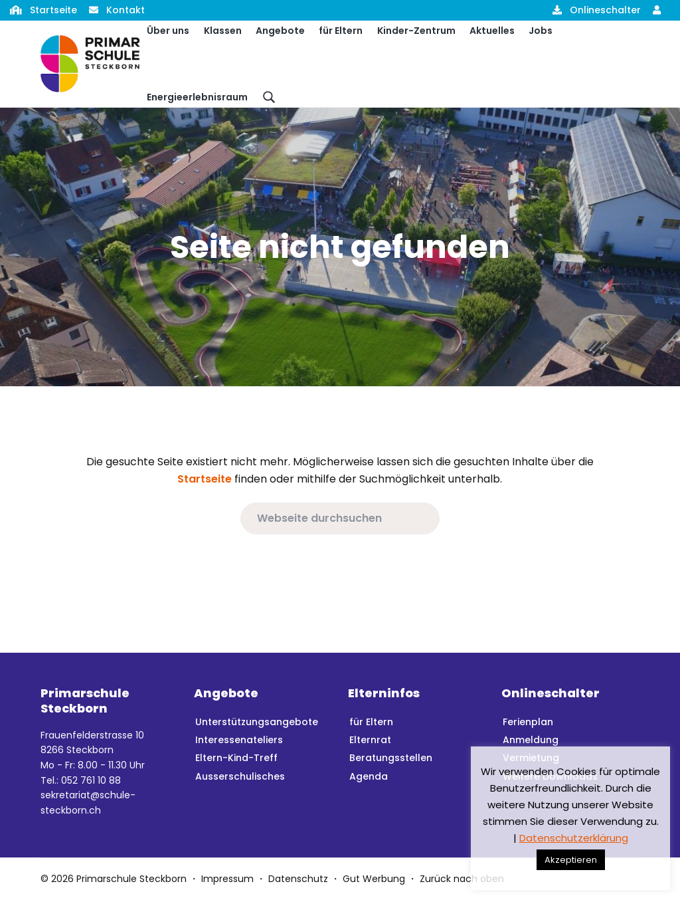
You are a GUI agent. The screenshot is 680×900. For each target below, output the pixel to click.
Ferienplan (528, 722)
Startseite (53, 10)
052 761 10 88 (91, 780)
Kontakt (125, 10)
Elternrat (370, 739)
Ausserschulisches (240, 776)
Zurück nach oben (462, 878)
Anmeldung (530, 739)
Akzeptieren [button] (571, 859)
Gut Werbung (374, 878)
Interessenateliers (239, 739)
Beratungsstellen (390, 757)
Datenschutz (298, 878)
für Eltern (371, 722)
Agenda (368, 776)
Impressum (227, 878)
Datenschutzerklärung (573, 838)
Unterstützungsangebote (256, 722)
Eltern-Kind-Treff (236, 757)
